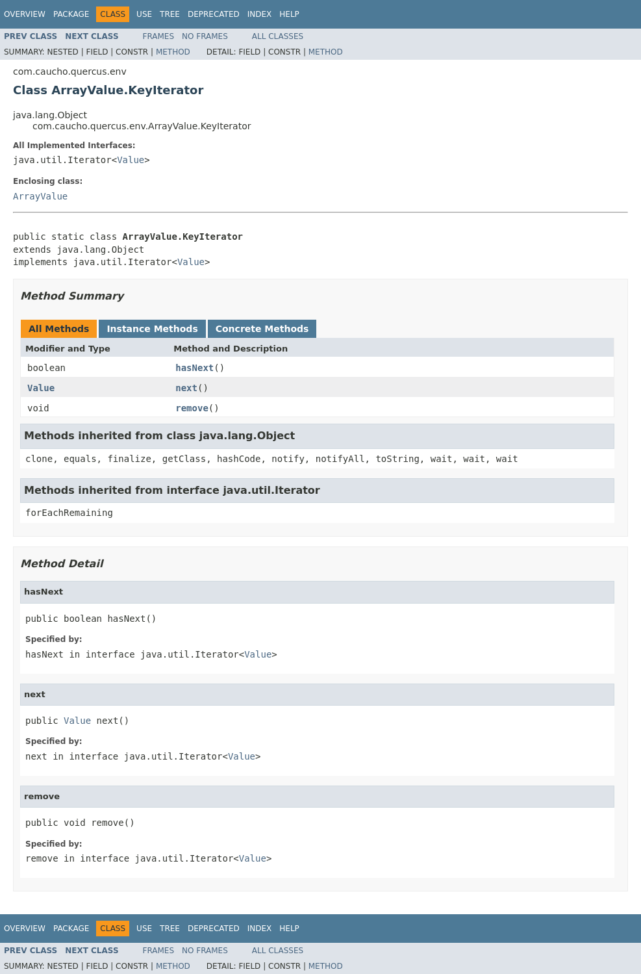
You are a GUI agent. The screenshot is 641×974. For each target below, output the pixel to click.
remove (191, 408)
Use (144, 14)
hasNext (194, 368)
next (186, 388)
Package (71, 14)
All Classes (277, 36)
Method (173, 52)
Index (259, 14)
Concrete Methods (262, 329)
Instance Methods (152, 329)
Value (130, 160)
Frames (159, 36)
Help (289, 14)
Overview (24, 14)
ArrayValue (40, 196)
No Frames (205, 36)
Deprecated (214, 14)
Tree (170, 14)
